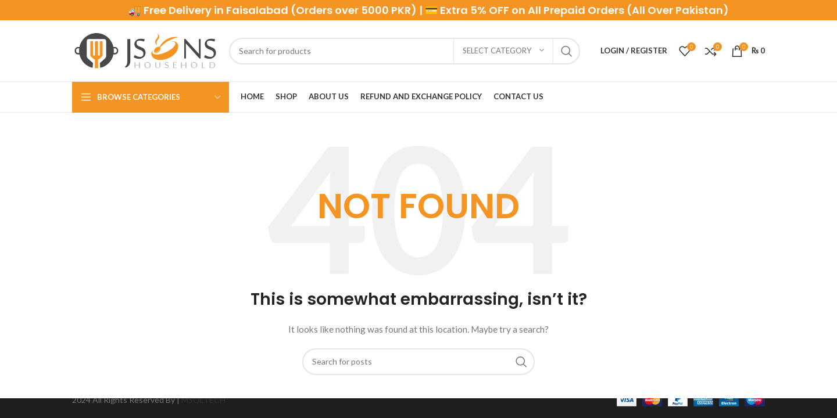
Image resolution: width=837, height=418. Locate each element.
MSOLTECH (203, 400)
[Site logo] (144, 50)
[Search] (404, 51)
